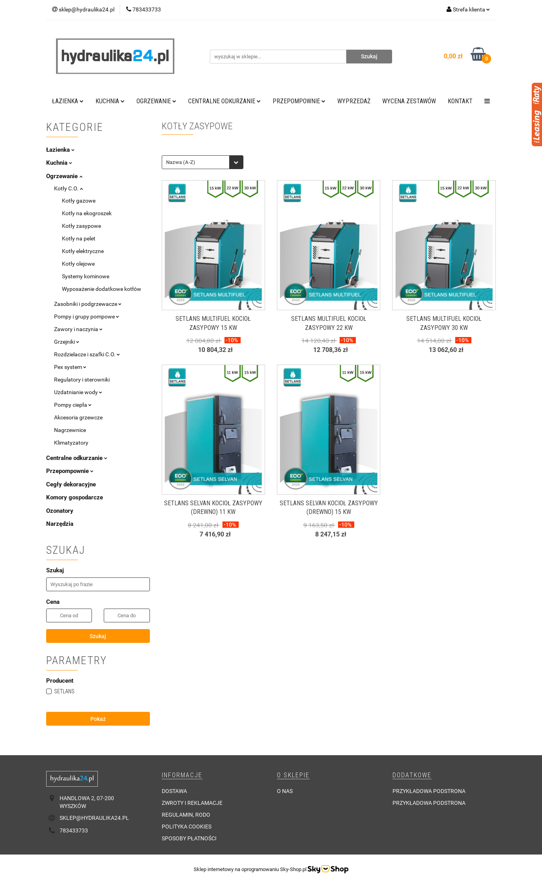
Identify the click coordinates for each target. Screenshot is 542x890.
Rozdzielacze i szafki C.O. (87, 354)
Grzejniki (66, 342)
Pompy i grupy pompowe (86, 316)
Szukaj (98, 636)
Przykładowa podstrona (428, 791)
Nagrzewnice (70, 430)
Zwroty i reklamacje (192, 803)
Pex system (70, 367)
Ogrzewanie (156, 101)
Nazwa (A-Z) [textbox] (180, 162)
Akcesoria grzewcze (78, 417)
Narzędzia (59, 523)
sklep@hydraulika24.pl (94, 818)
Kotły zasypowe (81, 226)
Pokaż (98, 719)
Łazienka (68, 101)
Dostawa (174, 791)
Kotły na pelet (78, 238)
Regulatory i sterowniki (82, 379)
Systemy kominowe (85, 276)
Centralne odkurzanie (224, 101)
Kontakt (460, 101)
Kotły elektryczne (83, 251)
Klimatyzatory (71, 442)
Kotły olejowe (78, 264)
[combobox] (202, 162)
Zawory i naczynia (78, 329)
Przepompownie (299, 101)
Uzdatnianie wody (78, 392)
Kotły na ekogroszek (87, 213)
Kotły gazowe (78, 200)
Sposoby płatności (189, 838)
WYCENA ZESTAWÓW (409, 101)
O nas (285, 791)
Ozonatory (59, 510)
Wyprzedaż (353, 101)
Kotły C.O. (68, 188)
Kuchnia (110, 101)
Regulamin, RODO (186, 815)
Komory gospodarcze (74, 497)
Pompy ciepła (73, 405)
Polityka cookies (186, 826)
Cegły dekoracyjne (71, 484)
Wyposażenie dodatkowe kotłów (101, 289)
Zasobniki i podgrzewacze (87, 304)
